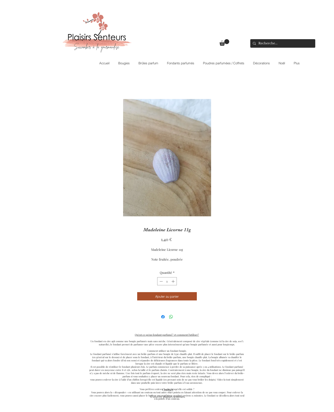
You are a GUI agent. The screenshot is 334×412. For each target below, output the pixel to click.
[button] (224, 42)
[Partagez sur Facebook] (163, 316)
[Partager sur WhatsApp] (171, 316)
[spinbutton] (167, 281)
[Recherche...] (282, 43)
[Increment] (173, 281)
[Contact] (167, 389)
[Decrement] (161, 281)
